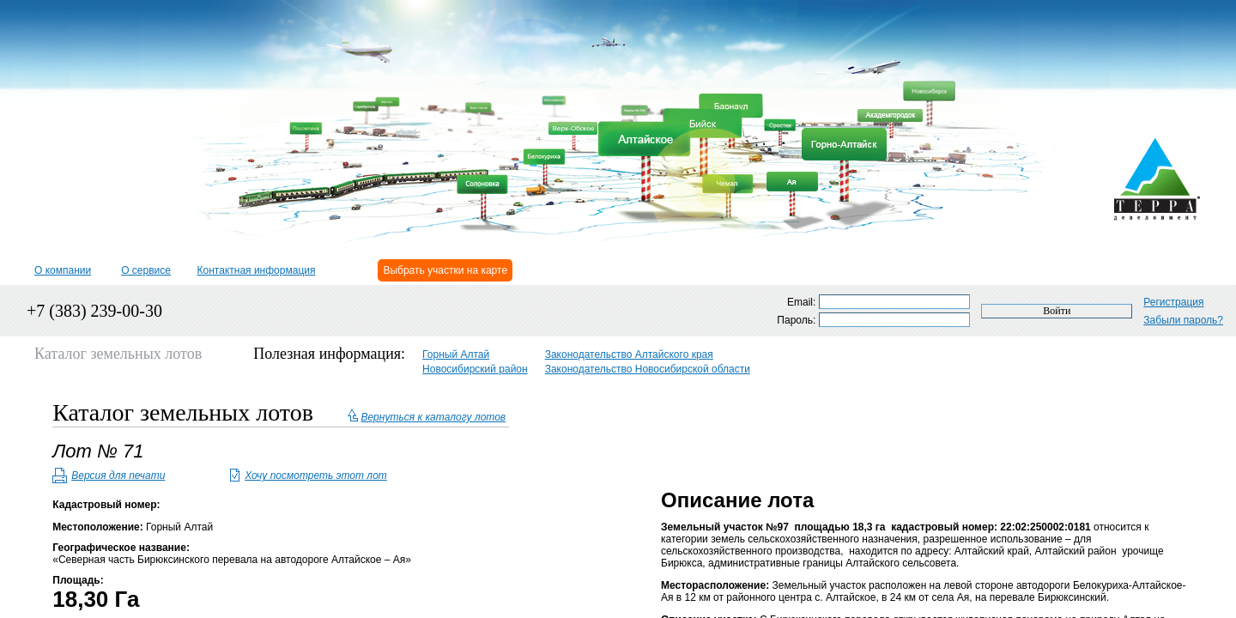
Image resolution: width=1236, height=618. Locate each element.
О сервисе (146, 270)
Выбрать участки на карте (445, 270)
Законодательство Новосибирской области (647, 369)
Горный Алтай (455, 354)
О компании (62, 270)
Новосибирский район (475, 369)
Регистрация (1173, 302)
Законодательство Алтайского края (629, 354)
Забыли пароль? (1183, 320)
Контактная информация (256, 270)
